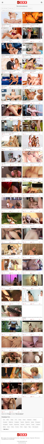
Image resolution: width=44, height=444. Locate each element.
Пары (30, 426)
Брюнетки (27, 422)
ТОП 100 (17, 8)
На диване (17, 422)
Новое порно (11, 8)
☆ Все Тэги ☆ (6, 429)
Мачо (21, 426)
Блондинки (38, 422)
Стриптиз (28, 424)
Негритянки (16, 424)
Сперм (12, 419)
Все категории (4, 8)
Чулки (8, 426)
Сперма (34, 419)
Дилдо (32, 422)
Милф (4, 426)
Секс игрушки (35, 426)
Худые (25, 426)
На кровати (5, 424)
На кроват (5, 422)
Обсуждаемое (23, 8)
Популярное (29, 8)
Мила (8, 419)
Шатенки (22, 424)
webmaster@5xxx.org (23, 441)
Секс (4, 419)
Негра (12, 426)
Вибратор (11, 422)
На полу (17, 426)
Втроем (11, 424)
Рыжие (32, 424)
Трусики (22, 422)
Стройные (38, 424)
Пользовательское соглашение (7, 439)
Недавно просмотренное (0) (7, 10)
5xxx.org (24, 442)
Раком (24, 419)
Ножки (19, 419)
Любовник (29, 419)
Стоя (16, 419)
